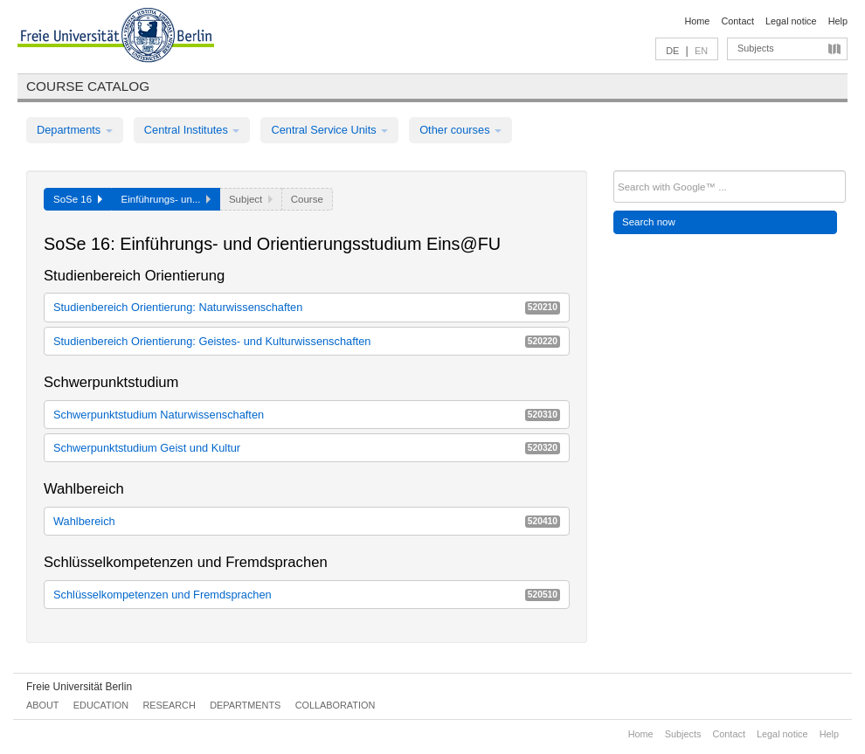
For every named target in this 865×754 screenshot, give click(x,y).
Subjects (755, 48)
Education (100, 705)
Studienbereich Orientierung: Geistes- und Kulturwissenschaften (306, 341)
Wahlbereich (306, 521)
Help (838, 21)
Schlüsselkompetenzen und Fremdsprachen (306, 594)
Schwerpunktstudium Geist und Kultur (306, 447)
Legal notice (791, 21)
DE (672, 50)
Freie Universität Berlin (79, 687)
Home (696, 21)
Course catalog (87, 86)
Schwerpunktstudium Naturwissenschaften (306, 414)
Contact (737, 21)
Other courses (460, 129)
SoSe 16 (77, 199)
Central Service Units (329, 129)
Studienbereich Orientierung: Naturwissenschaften (306, 307)
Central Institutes (192, 129)
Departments (75, 129)
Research (168, 705)
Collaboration (335, 705)
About (42, 705)
